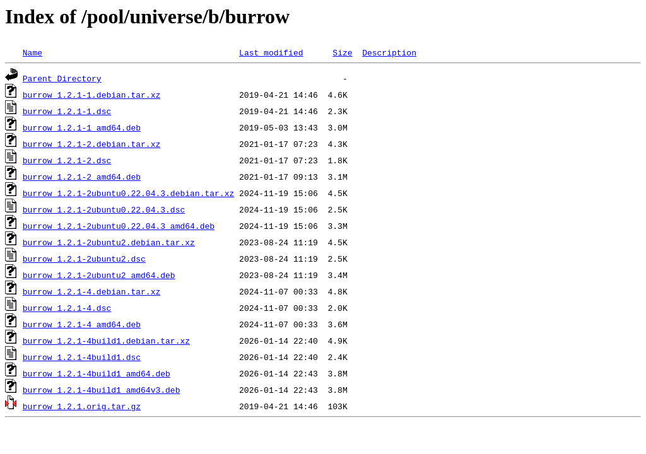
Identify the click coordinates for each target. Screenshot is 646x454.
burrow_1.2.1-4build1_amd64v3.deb (101, 389)
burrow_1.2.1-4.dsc (67, 307)
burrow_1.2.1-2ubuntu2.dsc (84, 258)
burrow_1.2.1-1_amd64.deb (82, 127)
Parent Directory (62, 78)
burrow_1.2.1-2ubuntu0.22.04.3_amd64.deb (118, 225)
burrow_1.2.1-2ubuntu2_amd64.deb (99, 275)
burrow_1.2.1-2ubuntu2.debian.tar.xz (109, 242)
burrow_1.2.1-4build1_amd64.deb (96, 373)
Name (32, 52)
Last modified (271, 52)
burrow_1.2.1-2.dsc (67, 160)
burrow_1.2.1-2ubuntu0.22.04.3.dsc (104, 209)
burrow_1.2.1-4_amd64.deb (82, 324)
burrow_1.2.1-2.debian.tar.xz (91, 143)
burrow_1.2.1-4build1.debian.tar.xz (106, 340)
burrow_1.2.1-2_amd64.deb (82, 176)
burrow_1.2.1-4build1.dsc (82, 357)
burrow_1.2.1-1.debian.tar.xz (91, 94)
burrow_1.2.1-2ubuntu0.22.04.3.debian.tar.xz (128, 193)
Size (342, 52)
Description (389, 52)
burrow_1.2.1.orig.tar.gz (82, 406)
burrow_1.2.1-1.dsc (67, 111)
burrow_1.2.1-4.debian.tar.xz (91, 291)
